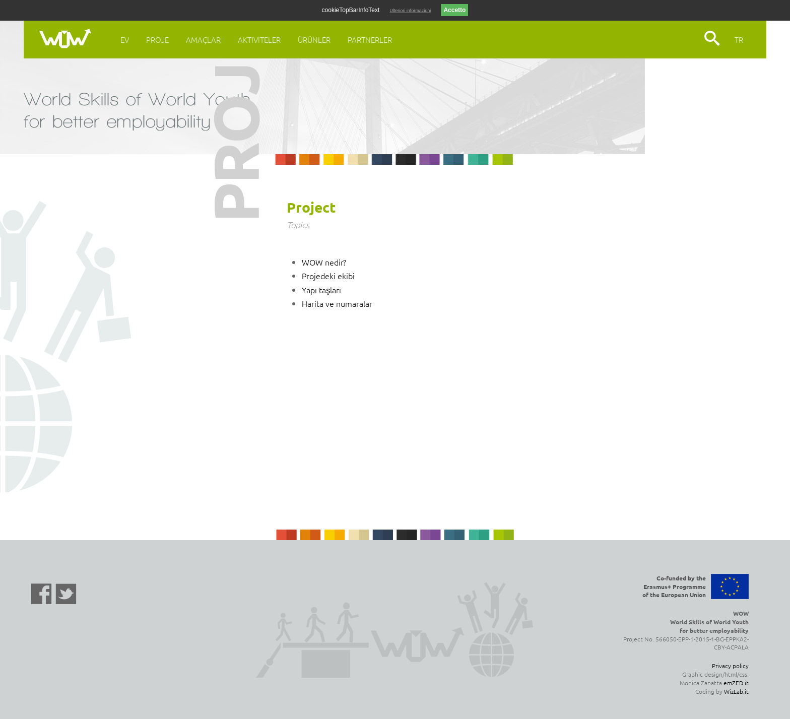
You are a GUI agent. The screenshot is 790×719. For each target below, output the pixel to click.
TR (739, 39)
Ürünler (314, 39)
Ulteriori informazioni (410, 10)
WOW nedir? (324, 262)
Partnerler (370, 39)
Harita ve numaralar (337, 303)
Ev (124, 39)
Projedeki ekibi (328, 275)
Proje (157, 39)
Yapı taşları (321, 289)
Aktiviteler (259, 39)
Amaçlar (203, 39)
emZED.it (736, 683)
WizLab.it (736, 691)
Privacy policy (730, 666)
